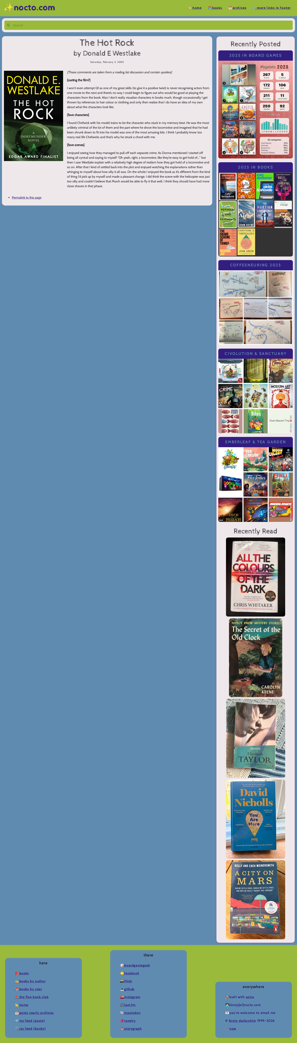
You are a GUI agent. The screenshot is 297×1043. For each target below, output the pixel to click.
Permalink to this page (26, 197)
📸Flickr (126, 981)
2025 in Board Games (255, 55)
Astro (250, 997)
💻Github (127, 989)
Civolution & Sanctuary (256, 353)
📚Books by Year (28, 989)
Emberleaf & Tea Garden (255, 442)
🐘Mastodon (130, 1013)
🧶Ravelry (128, 1021)
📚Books (215, 8)
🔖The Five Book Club (32, 997)
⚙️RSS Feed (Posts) (30, 1021)
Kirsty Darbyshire (242, 1021)
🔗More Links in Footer (272, 8)
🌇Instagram (130, 997)
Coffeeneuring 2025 (255, 265)
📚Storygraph (131, 1029)
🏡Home (195, 8)
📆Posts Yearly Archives (34, 1013)
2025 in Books (255, 167)
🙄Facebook (129, 973)
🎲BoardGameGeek (135, 965)
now (232, 1029)
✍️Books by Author (30, 981)
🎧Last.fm (128, 1005)
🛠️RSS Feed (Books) (30, 1029)
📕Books (22, 973)
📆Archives (237, 8)
